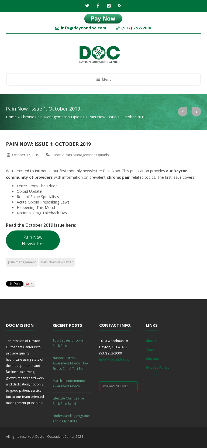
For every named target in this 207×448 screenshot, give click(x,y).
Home (11, 116)
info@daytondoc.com (115, 359)
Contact (153, 358)
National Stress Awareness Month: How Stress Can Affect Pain (70, 363)
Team (151, 349)
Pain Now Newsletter (33, 240)
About (151, 341)
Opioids (77, 116)
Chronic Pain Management (44, 116)
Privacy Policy (158, 367)
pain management (22, 262)
